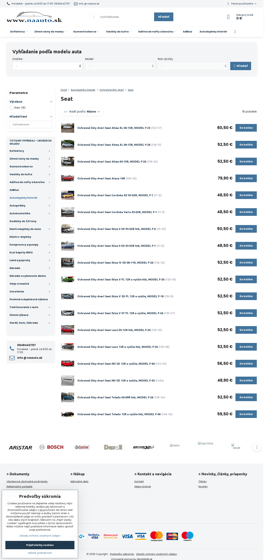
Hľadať (163, 17)
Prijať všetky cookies (40, 545)
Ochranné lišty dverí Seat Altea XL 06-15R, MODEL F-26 (113, 144)
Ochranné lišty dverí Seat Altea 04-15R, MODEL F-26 (111, 161)
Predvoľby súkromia (122, 554)
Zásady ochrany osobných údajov (156, 554)
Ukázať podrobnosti (40, 553)
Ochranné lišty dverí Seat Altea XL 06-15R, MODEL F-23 (113, 128)
